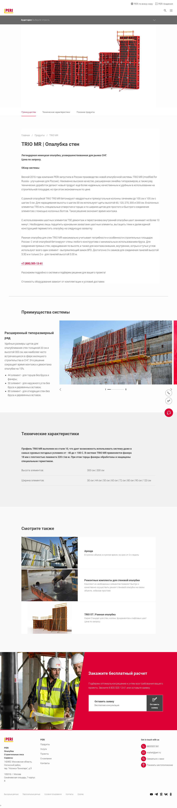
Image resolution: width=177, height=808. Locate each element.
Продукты (40, 135)
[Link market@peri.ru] (157, 753)
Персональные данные (31, 795)
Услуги (43, 750)
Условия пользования (53, 795)
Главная (25, 135)
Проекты (44, 754)
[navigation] (126, 704)
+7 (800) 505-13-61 (32, 263)
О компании (46, 759)
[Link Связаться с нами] (157, 759)
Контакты (45, 764)
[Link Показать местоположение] (157, 765)
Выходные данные (11, 795)
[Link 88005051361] (157, 747)
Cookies (81, 795)
